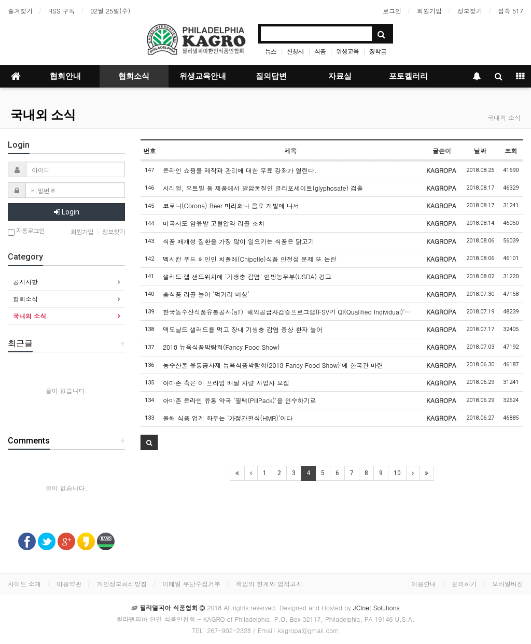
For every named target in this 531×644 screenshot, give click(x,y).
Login (66, 212)
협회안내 (65, 76)
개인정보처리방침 (122, 583)
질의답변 (271, 76)
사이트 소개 (24, 583)
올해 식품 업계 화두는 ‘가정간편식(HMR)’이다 (227, 417)
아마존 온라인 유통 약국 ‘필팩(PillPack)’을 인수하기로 (239, 400)
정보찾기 (469, 10)
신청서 (295, 51)
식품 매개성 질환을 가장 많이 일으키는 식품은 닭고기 (238, 241)
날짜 (480, 150)
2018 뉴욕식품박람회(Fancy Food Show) (221, 346)
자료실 (340, 76)
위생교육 (347, 51)
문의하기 (464, 583)
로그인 (392, 10)
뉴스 (270, 51)
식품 (320, 51)
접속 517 (510, 10)
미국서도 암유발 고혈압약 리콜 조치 (213, 223)
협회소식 (133, 76)
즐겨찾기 (20, 10)
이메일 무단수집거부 (191, 583)
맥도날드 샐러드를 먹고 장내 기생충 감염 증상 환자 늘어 (243, 329)
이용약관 (69, 583)
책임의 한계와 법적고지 (269, 583)
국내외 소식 (43, 115)
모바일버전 (507, 583)
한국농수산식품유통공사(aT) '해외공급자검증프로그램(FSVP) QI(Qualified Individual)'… (287, 311)
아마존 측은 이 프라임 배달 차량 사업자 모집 (226, 382)
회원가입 (429, 10)
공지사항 (25, 281)
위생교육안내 (202, 76)
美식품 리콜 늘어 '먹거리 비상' (206, 294)
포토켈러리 (408, 76)
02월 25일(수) (110, 10)
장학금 (377, 51)
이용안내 (423, 583)
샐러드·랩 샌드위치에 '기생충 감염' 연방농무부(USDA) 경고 (247, 276)
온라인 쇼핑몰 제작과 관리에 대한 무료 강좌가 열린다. (240, 170)
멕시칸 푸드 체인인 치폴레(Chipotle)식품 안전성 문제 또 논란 (250, 258)
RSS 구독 (61, 10)
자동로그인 (26, 231)
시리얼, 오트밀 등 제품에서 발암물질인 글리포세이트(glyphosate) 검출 (263, 187)
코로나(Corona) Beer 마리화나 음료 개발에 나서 (231, 205)
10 (397, 473)
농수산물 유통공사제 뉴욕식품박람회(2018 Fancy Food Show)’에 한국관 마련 (273, 365)
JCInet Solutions (376, 607)
